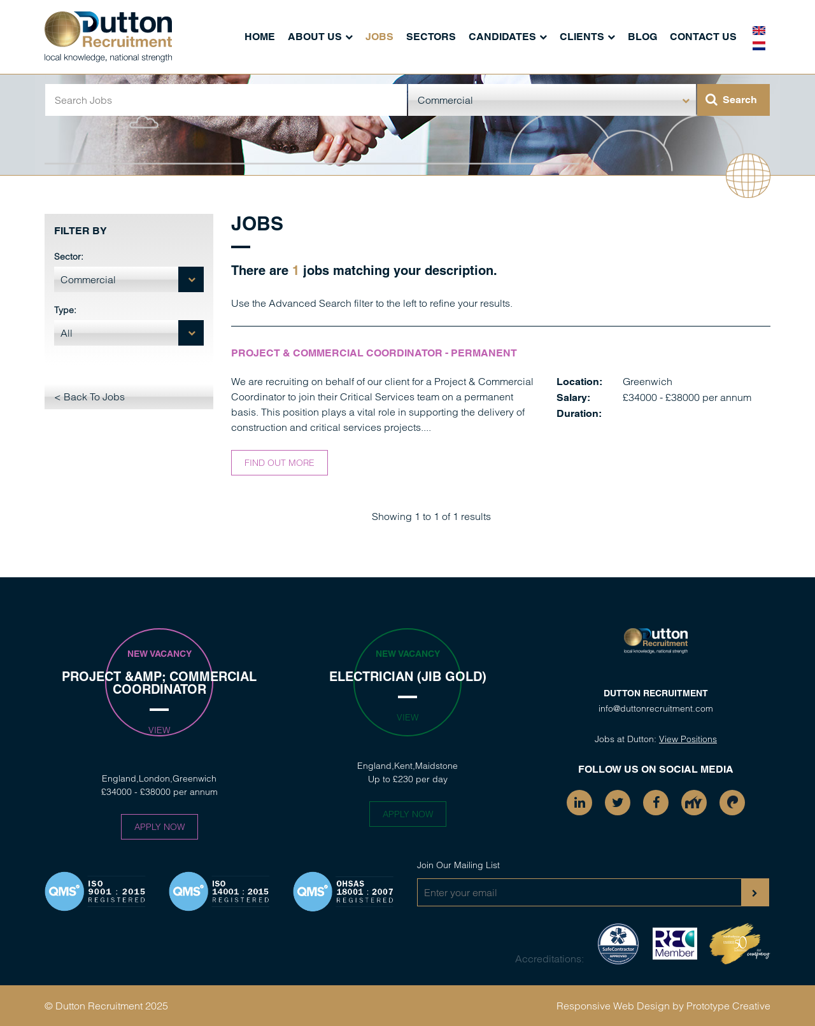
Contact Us (703, 37)
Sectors (431, 37)
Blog (642, 37)
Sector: (68, 256)
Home (259, 37)
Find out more (279, 462)
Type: (65, 310)
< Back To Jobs (89, 396)
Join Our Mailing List (458, 865)
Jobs (379, 37)
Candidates (502, 37)
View (159, 730)
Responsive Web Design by (620, 1005)
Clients (582, 37)
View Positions (688, 739)
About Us (315, 37)
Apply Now (159, 827)
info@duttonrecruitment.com (656, 708)
